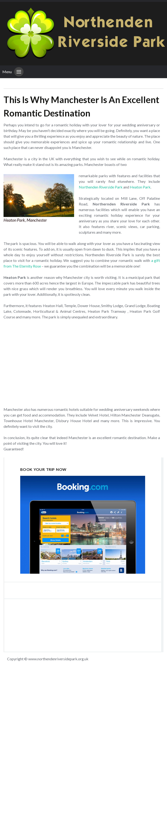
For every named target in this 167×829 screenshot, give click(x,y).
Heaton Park (140, 187)
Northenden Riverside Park (101, 187)
